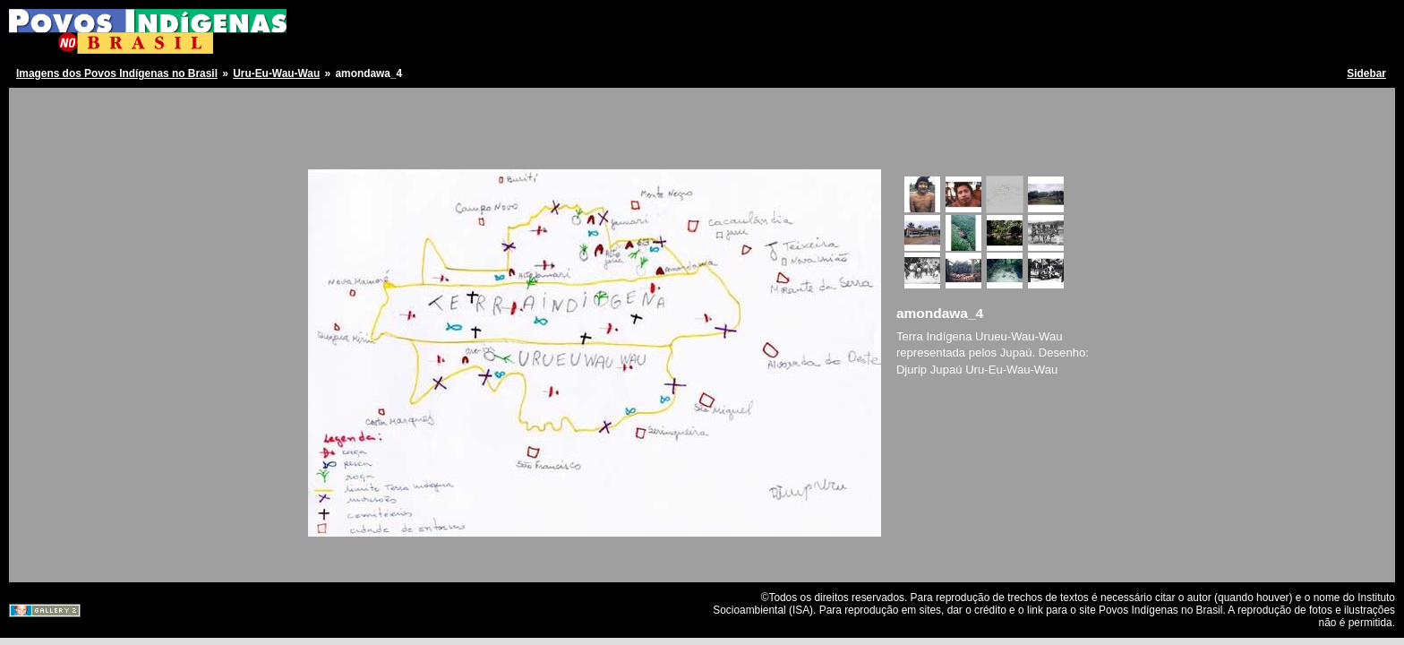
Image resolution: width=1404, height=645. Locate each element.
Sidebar (1366, 73)
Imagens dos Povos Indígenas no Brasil (117, 73)
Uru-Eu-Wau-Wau (276, 73)
